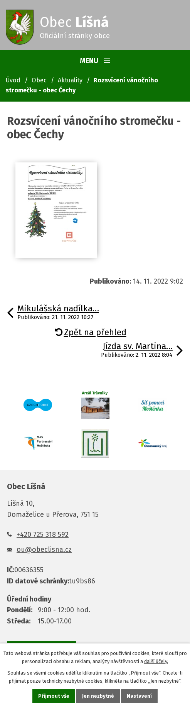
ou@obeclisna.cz (44, 549)
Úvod (13, 80)
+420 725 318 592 (43, 534)
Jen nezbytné (98, 696)
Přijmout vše (53, 696)
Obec (39, 80)
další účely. (156, 661)
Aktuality (70, 80)
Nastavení (139, 696)
